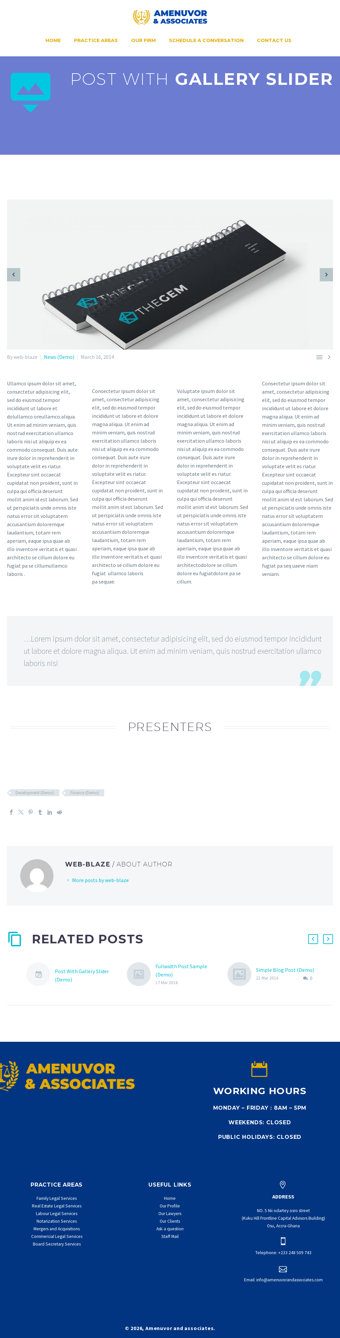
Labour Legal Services (56, 1213)
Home (53, 40)
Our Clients (170, 1221)
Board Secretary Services (57, 1244)
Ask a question (170, 1229)
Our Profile (170, 1206)
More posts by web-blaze (100, 880)
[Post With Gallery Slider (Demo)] (40, 975)
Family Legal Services (57, 1198)
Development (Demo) (35, 793)
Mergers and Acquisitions (57, 1229)
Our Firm (143, 40)
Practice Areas (96, 40)
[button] (313, 939)
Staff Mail (170, 1236)
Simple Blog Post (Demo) (285, 970)
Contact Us (274, 40)
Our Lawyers (169, 1213)
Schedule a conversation (206, 40)
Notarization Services (57, 1221)
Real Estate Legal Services (56, 1206)
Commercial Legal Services (56, 1236)
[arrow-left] (13, 274)
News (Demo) (59, 357)
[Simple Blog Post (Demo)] (241, 974)
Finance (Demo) (84, 793)
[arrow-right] (326, 274)
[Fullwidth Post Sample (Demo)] (141, 974)
